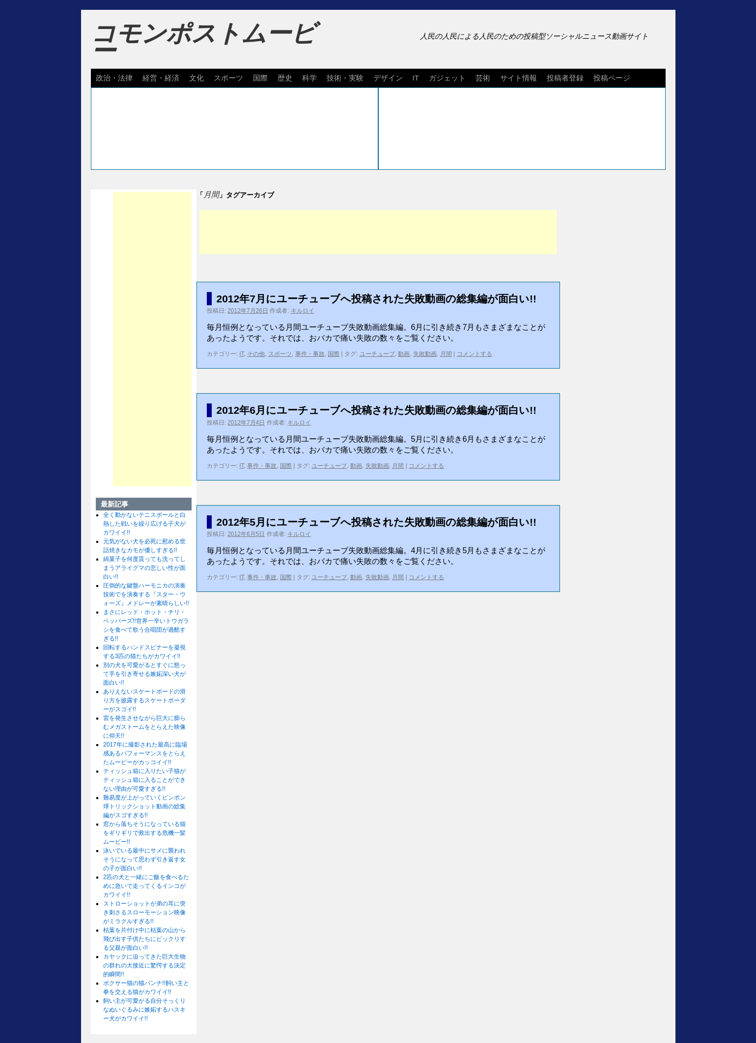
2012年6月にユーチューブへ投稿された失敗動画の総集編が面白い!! (376, 410)
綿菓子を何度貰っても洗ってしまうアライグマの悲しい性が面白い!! (144, 568)
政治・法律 (114, 78)
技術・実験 (345, 78)
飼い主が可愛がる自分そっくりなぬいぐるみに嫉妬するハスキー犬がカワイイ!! (144, 1009)
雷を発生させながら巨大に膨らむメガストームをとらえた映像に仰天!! (144, 727)
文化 (196, 78)
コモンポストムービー (203, 42)
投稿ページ (611, 78)
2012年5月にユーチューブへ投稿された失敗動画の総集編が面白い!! (376, 522)
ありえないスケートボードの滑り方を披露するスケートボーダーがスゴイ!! (144, 700)
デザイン (388, 78)
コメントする (474, 353)
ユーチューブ (377, 353)
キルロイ (302, 310)
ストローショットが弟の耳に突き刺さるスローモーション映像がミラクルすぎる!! (144, 912)
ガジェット (447, 78)
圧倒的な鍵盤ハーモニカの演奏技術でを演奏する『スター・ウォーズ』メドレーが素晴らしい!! (146, 594)
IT (416, 78)
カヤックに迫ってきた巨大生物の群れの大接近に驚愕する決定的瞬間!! (144, 965)
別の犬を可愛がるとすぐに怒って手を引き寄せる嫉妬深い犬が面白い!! (144, 674)
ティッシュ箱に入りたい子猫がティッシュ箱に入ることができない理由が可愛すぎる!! (144, 780)
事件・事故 (310, 353)
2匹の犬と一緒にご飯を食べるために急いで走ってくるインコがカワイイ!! (146, 886)
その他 (256, 353)
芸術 (483, 78)
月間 (446, 353)
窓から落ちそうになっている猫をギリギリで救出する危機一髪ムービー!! (144, 833)
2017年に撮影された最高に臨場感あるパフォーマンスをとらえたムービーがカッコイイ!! (145, 753)
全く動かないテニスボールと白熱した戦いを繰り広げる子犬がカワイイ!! (144, 523)
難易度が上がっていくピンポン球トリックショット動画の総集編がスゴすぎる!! (144, 806)
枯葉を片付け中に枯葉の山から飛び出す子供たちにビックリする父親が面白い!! (144, 939)
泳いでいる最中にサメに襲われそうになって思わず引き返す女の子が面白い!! (144, 859)
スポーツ (228, 78)
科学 (309, 78)
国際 (260, 78)
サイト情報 (518, 78)
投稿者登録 (565, 78)
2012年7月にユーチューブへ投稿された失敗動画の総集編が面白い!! (376, 298)
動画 (404, 353)
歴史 (285, 78)
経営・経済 (160, 78)
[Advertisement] (378, 232)
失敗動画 (425, 353)
